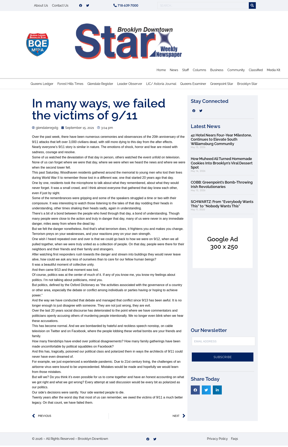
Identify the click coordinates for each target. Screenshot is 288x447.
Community (236, 71)
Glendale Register (100, 85)
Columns (199, 71)
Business (216, 71)
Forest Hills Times (70, 85)
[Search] (252, 6)
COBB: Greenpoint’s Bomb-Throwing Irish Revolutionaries (222, 186)
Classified (256, 71)
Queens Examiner (193, 85)
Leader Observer (129, 85)
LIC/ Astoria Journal (161, 85)
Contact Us (60, 6)
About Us (41, 6)
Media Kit (273, 71)
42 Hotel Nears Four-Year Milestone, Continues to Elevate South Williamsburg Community (221, 140)
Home (161, 71)
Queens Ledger (42, 85)
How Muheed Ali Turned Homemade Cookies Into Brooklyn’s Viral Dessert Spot (222, 164)
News (174, 71)
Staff (185, 71)
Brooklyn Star (247, 85)
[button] (195, 391)
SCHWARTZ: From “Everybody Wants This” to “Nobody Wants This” (222, 205)
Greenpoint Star (221, 85)
